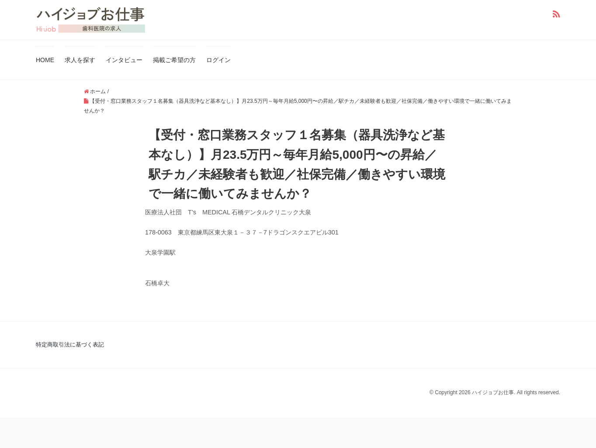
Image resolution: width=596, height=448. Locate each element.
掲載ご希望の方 (174, 59)
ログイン (218, 59)
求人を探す (80, 59)
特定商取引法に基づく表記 (70, 344)
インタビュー (124, 59)
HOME (45, 59)
